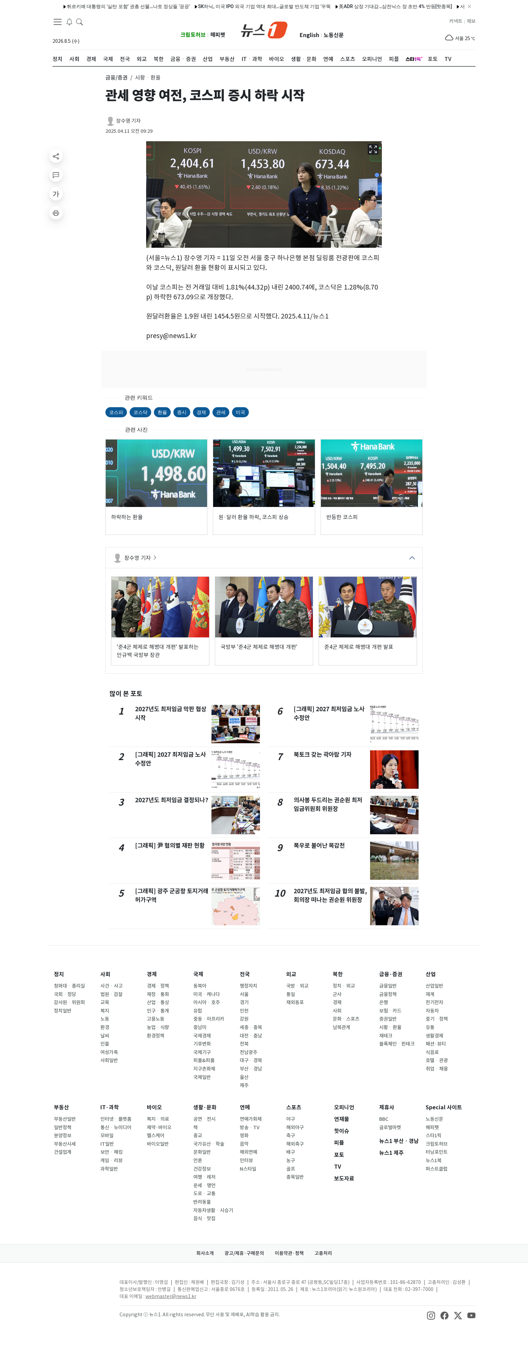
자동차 (432, 1011)
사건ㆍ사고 (111, 986)
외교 (291, 974)
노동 (104, 1019)
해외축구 (295, 1144)
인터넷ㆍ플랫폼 (115, 1119)
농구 (290, 1161)
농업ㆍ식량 (158, 1027)
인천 (244, 1011)
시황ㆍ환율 (390, 1027)
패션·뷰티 (436, 1044)
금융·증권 (390, 974)
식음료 (432, 1052)
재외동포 (295, 1002)
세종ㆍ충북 (251, 1027)
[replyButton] (56, 175)
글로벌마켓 (390, 1127)
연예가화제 (251, 1119)
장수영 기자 (128, 121)
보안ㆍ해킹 (111, 1152)
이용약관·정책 (289, 1253)
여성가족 (109, 1052)
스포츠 (293, 1107)
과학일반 (109, 1169)
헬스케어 (155, 1136)
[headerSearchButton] (79, 22)
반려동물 (202, 1202)
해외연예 (248, 1152)
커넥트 (455, 21)
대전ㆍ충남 (251, 1036)
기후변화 (202, 1044)
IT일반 (107, 1144)
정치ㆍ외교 (344, 986)
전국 (245, 974)
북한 (338, 974)
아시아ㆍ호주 (206, 1002)
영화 (244, 1136)
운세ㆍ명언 (204, 1185)
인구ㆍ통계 (158, 1011)
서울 (244, 994)
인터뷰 (246, 1161)
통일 (290, 994)
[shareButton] (56, 156)
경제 (201, 412)
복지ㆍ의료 (158, 1119)
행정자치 (248, 986)
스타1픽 (433, 1136)
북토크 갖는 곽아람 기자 (323, 754)
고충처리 (323, 1253)
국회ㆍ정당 (65, 994)
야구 (290, 1119)
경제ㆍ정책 (158, 986)
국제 (198, 974)
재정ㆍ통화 (158, 994)
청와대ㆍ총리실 (69, 986)
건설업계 (62, 1152)
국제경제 (202, 1036)
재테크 (385, 1036)
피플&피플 (203, 1060)
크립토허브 (193, 34)
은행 (383, 1002)
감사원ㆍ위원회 (69, 1002)
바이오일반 (158, 1144)
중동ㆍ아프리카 (208, 1019)
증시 (182, 412)
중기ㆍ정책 (437, 1019)
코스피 (116, 412)
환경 (104, 1027)
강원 (244, 1019)
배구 (290, 1152)
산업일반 (434, 986)
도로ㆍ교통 (204, 1194)
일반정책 (62, 1127)
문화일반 (202, 1152)
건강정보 (202, 1169)
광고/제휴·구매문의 (244, 1253)
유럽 (197, 1011)
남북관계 (341, 1027)
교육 (104, 1002)
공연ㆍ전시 (204, 1119)
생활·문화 (205, 1107)
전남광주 (248, 1052)
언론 (197, 1161)
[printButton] (56, 212)
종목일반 (295, 1177)
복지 (104, 1011)
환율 (162, 412)
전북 (244, 1044)
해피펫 (217, 34)
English (309, 35)
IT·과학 (109, 1107)
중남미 (199, 1027)
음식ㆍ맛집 (204, 1218)
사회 (105, 974)
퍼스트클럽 (437, 1169)
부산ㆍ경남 (251, 1069)
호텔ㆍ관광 (437, 1060)
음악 (244, 1144)
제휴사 (386, 1107)
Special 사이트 (444, 1107)
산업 (431, 974)
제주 (244, 1085)
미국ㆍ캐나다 (206, 994)
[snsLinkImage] (431, 1315)
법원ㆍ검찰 (111, 994)
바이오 (154, 1107)
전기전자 (434, 1002)
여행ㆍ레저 (204, 1177)
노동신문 (334, 35)
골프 (290, 1169)
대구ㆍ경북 (251, 1060)
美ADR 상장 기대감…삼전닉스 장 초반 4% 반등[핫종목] (377, 6)
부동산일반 (65, 1119)
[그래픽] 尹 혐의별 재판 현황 (170, 845)
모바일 (106, 1136)
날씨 (104, 1036)
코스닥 (140, 412)
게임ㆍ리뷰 (111, 1161)
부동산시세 (65, 1144)
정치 (59, 974)
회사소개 (205, 1253)
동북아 (199, 986)
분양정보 (62, 1136)
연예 (245, 1107)
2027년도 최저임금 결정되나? (171, 800)
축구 (290, 1136)
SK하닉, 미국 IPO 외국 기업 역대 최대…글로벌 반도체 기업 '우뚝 (246, 6)
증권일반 (388, 1019)
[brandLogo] (264, 29)
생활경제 (434, 1036)
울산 (244, 1077)
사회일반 (109, 1060)
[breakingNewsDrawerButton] (69, 22)
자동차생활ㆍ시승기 (213, 1210)
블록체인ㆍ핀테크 (397, 1044)
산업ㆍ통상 (158, 1002)
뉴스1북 (433, 1161)
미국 (240, 412)
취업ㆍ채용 (437, 1069)
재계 (430, 994)
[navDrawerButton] (58, 22)
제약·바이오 (159, 1127)
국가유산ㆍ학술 (208, 1144)
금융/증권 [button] (116, 77)
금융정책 (388, 994)
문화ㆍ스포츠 (346, 1019)
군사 (337, 994)
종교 (197, 1136)
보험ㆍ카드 (390, 1011)
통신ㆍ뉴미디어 (115, 1127)
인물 (104, 1044)
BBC (383, 1119)
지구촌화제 (204, 1069)
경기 (244, 1002)
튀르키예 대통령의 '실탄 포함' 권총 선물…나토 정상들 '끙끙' (110, 6)
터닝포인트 (437, 1152)
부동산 (61, 1107)
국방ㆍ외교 (297, 986)
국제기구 (202, 1052)
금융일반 (388, 986)
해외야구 (295, 1127)
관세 (221, 412)
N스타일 (248, 1169)
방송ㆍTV (250, 1127)
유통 (430, 1027)
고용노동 (155, 1019)
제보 (471, 21)
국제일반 (202, 1077)
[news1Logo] (81, 1288)
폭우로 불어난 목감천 (319, 845)
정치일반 (62, 1011)
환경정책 (155, 1036)
